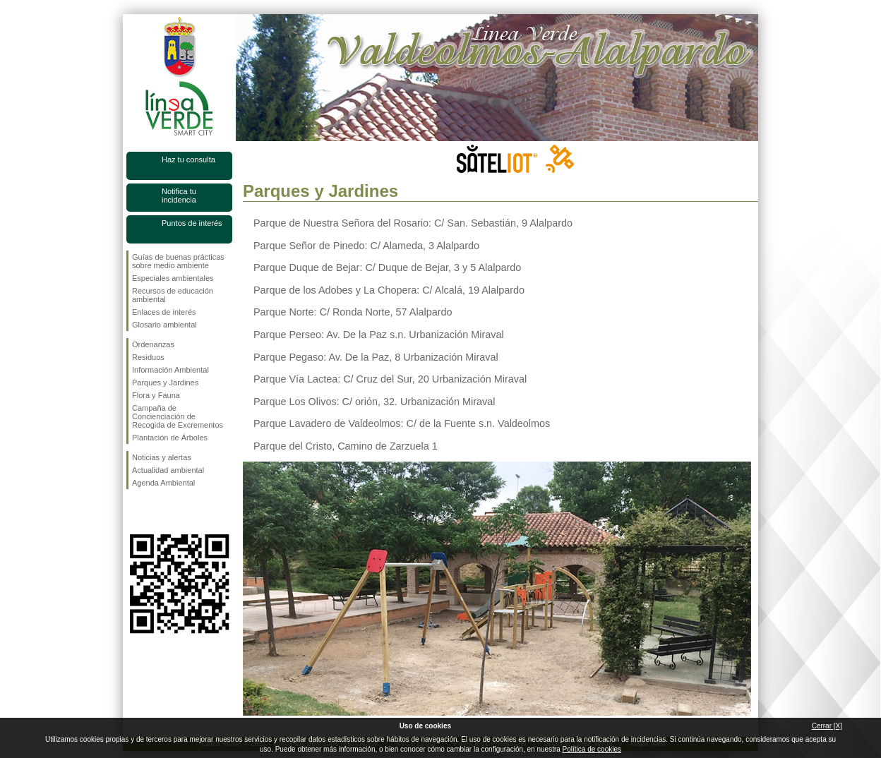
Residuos (148, 357)
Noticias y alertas (161, 457)
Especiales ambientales (173, 278)
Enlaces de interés (164, 312)
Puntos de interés (192, 223)
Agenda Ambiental (163, 483)
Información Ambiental (170, 370)
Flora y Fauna (156, 395)
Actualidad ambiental (168, 470)
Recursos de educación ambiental (172, 295)
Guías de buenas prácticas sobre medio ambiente (178, 261)
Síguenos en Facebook (134, 511)
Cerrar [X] (827, 726)
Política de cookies (592, 749)
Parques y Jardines (165, 382)
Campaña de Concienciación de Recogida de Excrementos (177, 416)
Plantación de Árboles (170, 437)
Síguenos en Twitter (158, 511)
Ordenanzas (153, 344)
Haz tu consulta (188, 159)
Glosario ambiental (164, 324)
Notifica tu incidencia (179, 195)
